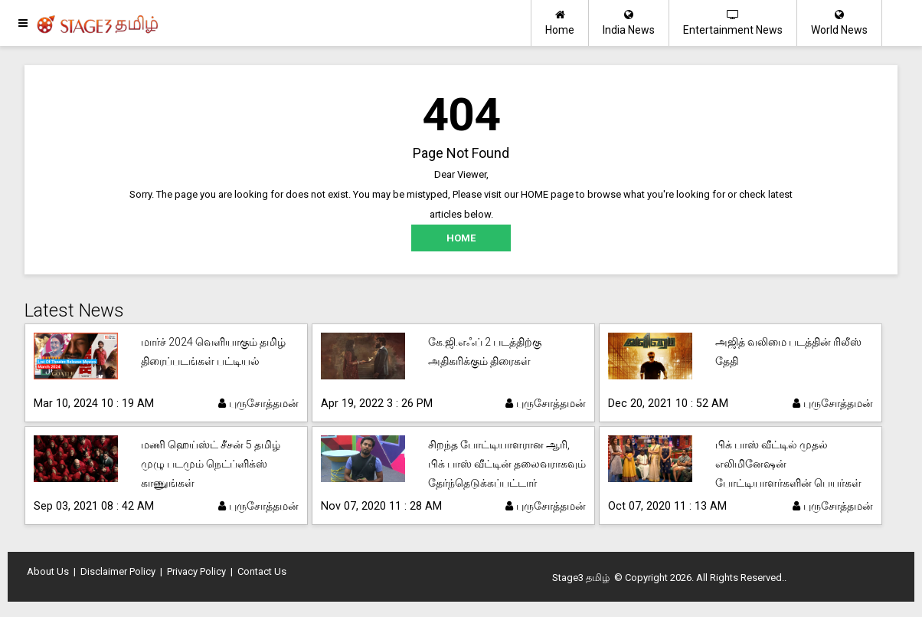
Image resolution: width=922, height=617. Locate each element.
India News (629, 22)
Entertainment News (733, 22)
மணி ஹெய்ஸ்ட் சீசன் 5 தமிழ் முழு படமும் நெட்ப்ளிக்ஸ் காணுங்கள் (210, 463)
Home (559, 22)
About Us (48, 571)
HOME (461, 238)
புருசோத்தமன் (258, 403)
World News (839, 22)
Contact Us (261, 571)
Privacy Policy (196, 571)
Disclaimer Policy (117, 571)
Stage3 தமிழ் (581, 577)
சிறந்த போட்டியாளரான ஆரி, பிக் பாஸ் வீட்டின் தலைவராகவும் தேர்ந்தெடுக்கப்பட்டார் (507, 463)
